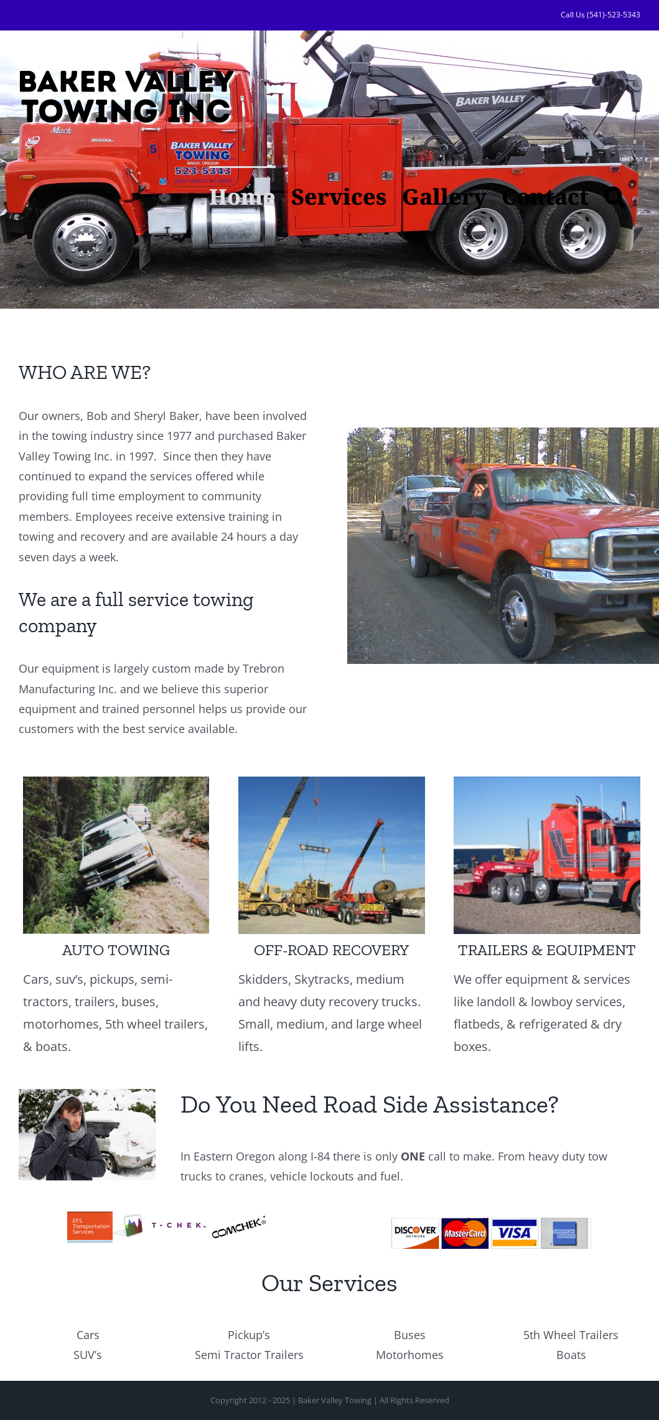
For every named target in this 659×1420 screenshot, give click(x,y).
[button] (614, 195)
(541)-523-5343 (613, 14)
